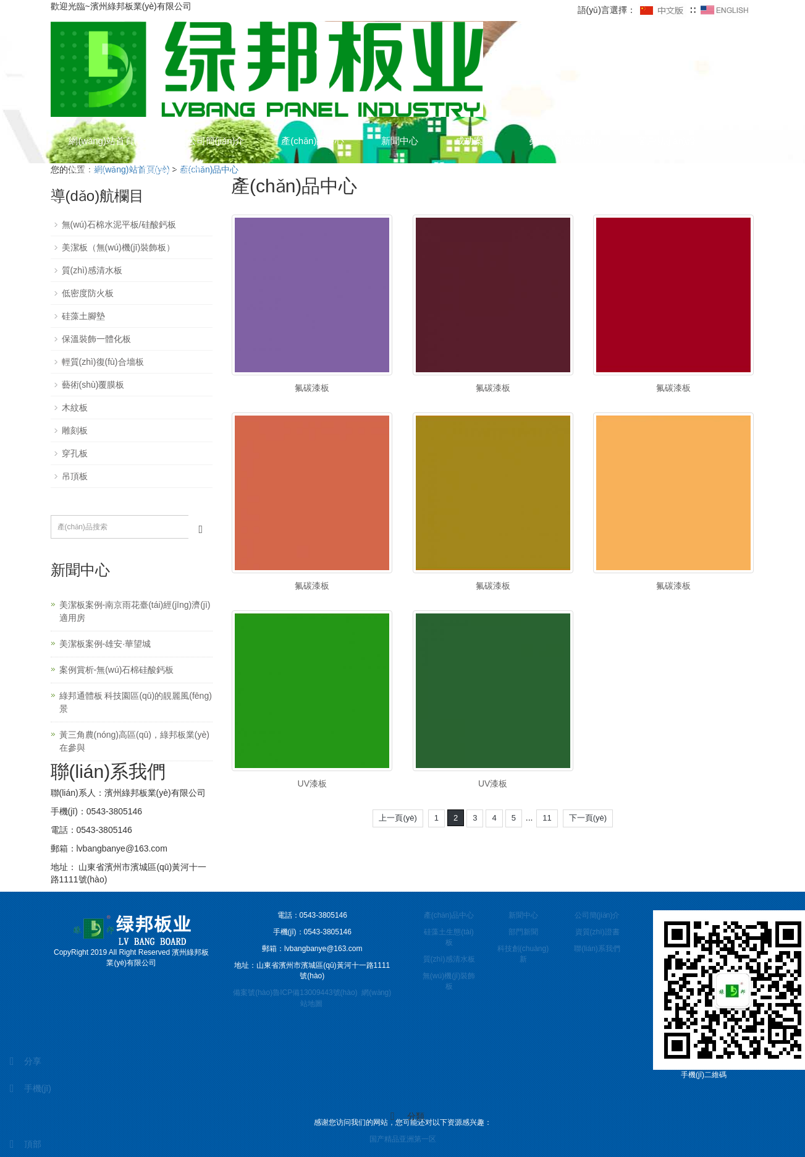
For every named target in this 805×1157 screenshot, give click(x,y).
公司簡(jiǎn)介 (216, 140)
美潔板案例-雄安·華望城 (105, 644)
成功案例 (474, 140)
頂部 (20, 1144)
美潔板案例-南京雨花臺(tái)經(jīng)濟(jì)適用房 (135, 611)
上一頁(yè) (397, 817)
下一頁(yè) (588, 817)
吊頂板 (75, 476)
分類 (402, 1116)
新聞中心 (400, 140)
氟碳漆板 (312, 388)
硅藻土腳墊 (83, 316)
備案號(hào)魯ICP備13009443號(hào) (295, 992)
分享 (20, 1061)
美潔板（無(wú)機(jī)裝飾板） (118, 247)
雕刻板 (75, 430)
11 (546, 817)
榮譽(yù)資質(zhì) (566, 140)
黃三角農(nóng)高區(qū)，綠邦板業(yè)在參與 (134, 741)
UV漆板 (312, 783)
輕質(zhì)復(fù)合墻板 (103, 362)
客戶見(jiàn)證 (667, 140)
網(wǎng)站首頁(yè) (109, 140)
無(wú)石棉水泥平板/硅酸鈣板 (119, 224)
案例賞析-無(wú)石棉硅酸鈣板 (116, 670)
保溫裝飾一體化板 (96, 339)
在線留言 (87, 170)
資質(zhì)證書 (597, 932)
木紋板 (75, 407)
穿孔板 (75, 453)
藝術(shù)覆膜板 (93, 385)
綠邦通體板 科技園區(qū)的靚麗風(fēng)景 (135, 702)
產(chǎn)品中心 (313, 140)
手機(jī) (25, 1088)
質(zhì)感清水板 (92, 270)
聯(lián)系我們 (172, 170)
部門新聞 (523, 932)
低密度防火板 (88, 293)
